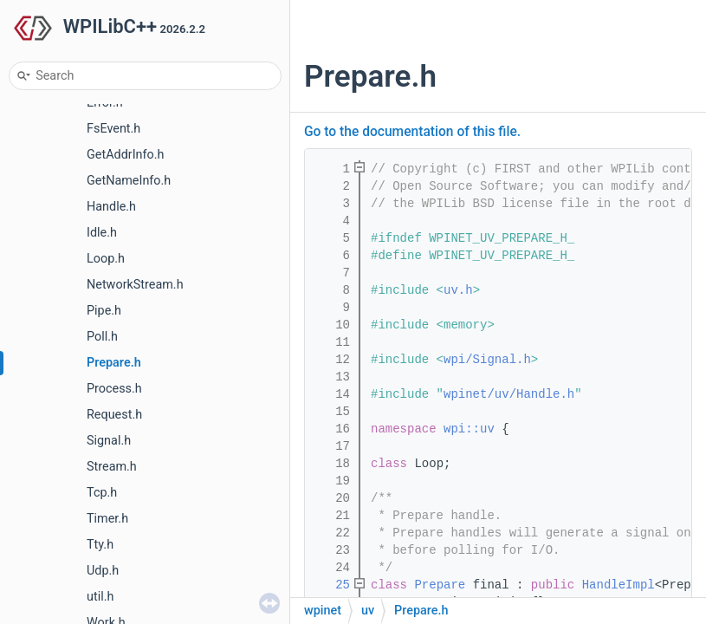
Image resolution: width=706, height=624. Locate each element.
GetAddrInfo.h (125, 154)
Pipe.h (104, 310)
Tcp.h (102, 492)
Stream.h (112, 466)
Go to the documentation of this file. (412, 132)
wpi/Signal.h (487, 360)
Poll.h (102, 336)
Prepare (439, 585)
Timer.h (107, 518)
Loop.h (106, 258)
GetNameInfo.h (129, 180)
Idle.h (102, 232)
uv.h (458, 290)
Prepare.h (114, 362)
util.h (100, 596)
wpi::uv (469, 429)
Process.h (114, 388)
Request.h (114, 414)
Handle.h (111, 206)
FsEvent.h (113, 128)
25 (332, 585)
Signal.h (109, 440)
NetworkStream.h (135, 284)
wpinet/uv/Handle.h (509, 394)
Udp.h (103, 570)
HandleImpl (618, 585)
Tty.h (100, 544)
